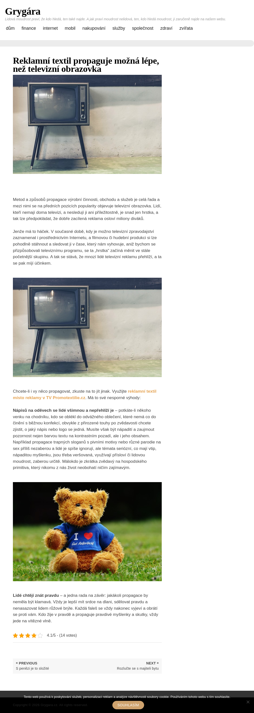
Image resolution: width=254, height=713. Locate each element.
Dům (10, 28)
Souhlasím (128, 705)
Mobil (70, 28)
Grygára (22, 11)
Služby (118, 28)
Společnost (142, 28)
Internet (50, 28)
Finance (29, 28)
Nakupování (93, 28)
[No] (247, 701)
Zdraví (166, 28)
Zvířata (186, 28)
